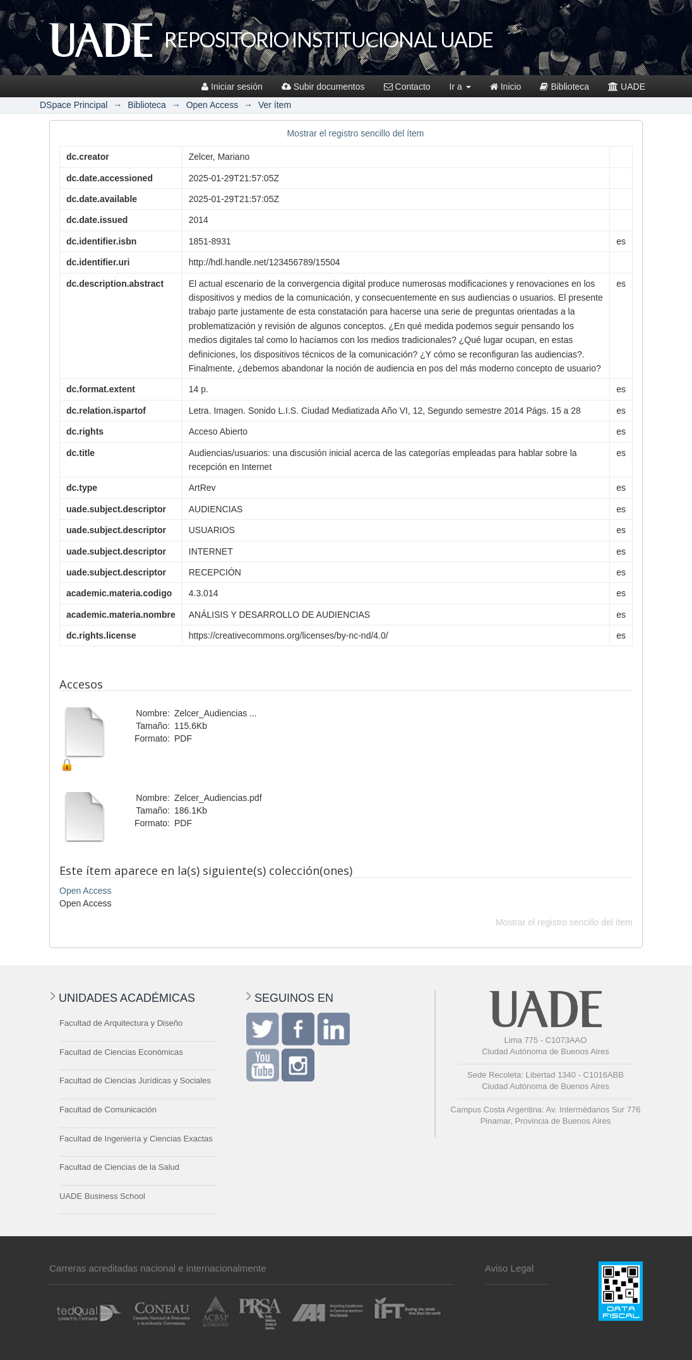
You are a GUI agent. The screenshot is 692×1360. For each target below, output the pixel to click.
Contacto (407, 86)
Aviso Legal (509, 1268)
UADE (626, 86)
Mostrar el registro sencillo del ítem (355, 133)
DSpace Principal (73, 105)
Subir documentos (323, 86)
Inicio (506, 86)
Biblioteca (564, 86)
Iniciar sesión (232, 86)
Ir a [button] (460, 86)
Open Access (212, 105)
